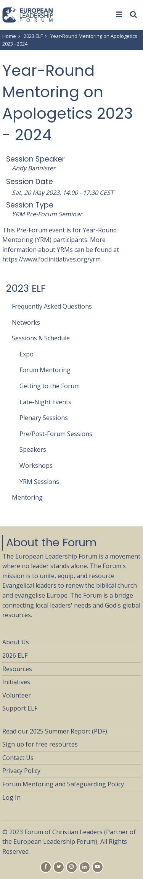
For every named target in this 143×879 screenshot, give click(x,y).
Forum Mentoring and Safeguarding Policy (63, 784)
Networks (26, 322)
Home (9, 36)
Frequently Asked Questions (52, 306)
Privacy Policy (21, 770)
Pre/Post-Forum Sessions (55, 434)
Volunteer (16, 695)
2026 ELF (14, 655)
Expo (26, 354)
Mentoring (27, 497)
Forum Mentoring (45, 370)
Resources (17, 669)
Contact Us (18, 757)
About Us (15, 642)
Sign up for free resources (40, 744)
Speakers (32, 449)
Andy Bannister (34, 168)
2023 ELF (33, 36)
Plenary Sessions (43, 417)
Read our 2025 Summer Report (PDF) (54, 731)
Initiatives (16, 682)
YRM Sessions (39, 481)
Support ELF (19, 708)
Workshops (36, 465)
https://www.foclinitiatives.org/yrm (51, 259)
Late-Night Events (45, 402)
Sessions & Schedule (41, 338)
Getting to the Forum (49, 386)
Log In (11, 797)
